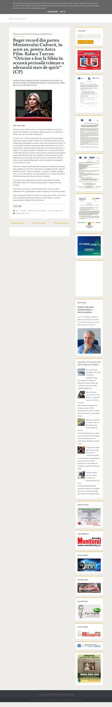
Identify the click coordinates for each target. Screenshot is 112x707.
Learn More (52, 12)
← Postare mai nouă (16, 223)
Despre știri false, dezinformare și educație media (89, 321)
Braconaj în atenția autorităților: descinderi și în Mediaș (93, 386)
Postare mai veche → (62, 223)
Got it (62, 12)
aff (16, 211)
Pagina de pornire (39, 223)
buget (23, 211)
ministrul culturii (36, 211)
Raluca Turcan (54, 211)
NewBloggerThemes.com (73, 705)
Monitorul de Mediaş (64, 699)
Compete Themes (44, 705)
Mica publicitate (17, 19)
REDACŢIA (46, 34)
